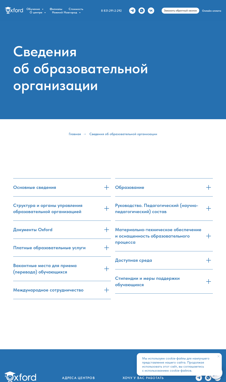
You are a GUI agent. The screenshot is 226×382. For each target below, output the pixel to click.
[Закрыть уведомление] (218, 356)
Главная (75, 134)
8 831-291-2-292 (111, 10)
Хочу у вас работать (143, 378)
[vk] (151, 10)
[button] (180, 11)
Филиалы (56, 9)
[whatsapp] (141, 10)
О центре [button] (36, 12)
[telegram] (132, 10)
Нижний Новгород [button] (65, 12)
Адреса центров (78, 378)
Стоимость (76, 9)
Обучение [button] (34, 9)
